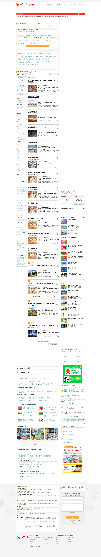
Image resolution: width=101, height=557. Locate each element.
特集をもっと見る (81, 279)
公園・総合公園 (48, 58)
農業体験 (25, 56)
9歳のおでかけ (78, 361)
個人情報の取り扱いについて (73, 512)
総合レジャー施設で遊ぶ (23, 462)
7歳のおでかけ (78, 358)
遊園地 (25, 53)
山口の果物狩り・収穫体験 (21, 504)
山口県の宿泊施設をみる (44, 341)
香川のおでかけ (35, 384)
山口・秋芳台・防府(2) (50, 40)
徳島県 (67, 420)
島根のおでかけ (37, 383)
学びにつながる (41, 462)
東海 (38, 16)
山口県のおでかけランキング (23, 456)
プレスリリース (71, 543)
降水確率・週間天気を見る (79, 204)
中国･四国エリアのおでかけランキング (25, 454)
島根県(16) (32, 35)
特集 (82, 14)
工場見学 (46, 56)
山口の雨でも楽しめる (21, 500)
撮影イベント (19, 241)
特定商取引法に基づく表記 (35, 546)
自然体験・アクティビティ (39, 64)
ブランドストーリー (71, 537)
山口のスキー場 (27, 503)
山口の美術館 (49, 500)
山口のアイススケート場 (34, 503)
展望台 (54, 56)
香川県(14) (45, 35)
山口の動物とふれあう (34, 492)
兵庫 (55, 16)
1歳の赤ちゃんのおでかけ (78, 351)
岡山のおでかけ (44, 383)
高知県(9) (41, 35)
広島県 (78, 419)
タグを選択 (22, 85)
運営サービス (58, 541)
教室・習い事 (44, 61)
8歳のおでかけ (66, 361)
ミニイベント (19, 251)
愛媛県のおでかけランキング (23, 458)
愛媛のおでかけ (42, 384)
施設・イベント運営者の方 (35, 537)
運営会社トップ (58, 537)
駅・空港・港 (21, 64)
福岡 (67, 16)
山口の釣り (38, 489)
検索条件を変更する (53, 344)
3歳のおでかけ (78, 353)
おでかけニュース (66, 14)
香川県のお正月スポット (23, 400)
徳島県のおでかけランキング (36, 456)
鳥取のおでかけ (30, 383)
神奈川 (30, 16)
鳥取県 (67, 419)
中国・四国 (59, 16)
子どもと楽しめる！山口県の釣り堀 (68, 439)
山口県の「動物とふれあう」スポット (68, 431)
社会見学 (41, 56)
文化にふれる (48, 462)
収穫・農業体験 (28, 464)
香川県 (71, 420)
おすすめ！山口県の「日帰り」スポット (69, 428)
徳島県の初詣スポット (31, 391)
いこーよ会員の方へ (72, 523)
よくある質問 (45, 539)
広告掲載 (31, 541)
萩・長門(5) (34, 43)
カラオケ (31, 62)
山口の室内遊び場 (29, 500)
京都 (53, 16)
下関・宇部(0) (21, 43)
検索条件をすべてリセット (53, 26)
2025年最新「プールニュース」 (21, 261)
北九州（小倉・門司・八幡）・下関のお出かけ (27, 377)
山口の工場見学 (20, 492)
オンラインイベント (36, 14)
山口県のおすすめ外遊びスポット (68, 442)
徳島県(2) (49, 35)
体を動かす (34, 464)
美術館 (19, 58)
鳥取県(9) (28, 35)
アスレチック (34, 58)
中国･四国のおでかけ (22, 383)
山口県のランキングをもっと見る (73, 416)
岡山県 (74, 419)
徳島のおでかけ (28, 384)
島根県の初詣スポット (31, 389)
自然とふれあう (21, 464)
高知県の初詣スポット (22, 392)
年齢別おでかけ (55, 14)
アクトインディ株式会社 (69, 535)
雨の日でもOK (67, 4)
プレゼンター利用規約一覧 (47, 537)
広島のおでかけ (51, 383)
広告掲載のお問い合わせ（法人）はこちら (72, 513)
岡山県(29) (24, 35)
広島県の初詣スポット (51, 389)
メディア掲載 (45, 543)
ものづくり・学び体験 (21, 247)
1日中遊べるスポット (81, 4)
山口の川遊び (19, 497)
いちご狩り (20, 56)
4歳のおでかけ (66, 356)
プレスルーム (45, 541)
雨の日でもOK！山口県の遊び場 (67, 434)
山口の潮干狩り (42, 503)
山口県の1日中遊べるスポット (67, 437)
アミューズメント (37, 62)
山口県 (81, 419)
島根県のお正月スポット (33, 397)
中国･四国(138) (26, 31)
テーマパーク (30, 53)
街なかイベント (19, 249)
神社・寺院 (29, 58)
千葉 (33, 16)
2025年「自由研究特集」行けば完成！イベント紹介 (21, 264)
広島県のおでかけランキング (48, 455)
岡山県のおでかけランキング (36, 455)
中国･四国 (64, 419)
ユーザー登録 (19, 513)
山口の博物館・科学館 (42, 500)
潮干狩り (30, 56)
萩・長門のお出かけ (45, 378)
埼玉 (35, 16)
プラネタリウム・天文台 (23, 62)
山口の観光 (52, 489)
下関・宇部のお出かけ (35, 378)
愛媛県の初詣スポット (51, 391)
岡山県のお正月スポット (44, 397)
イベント (26, 14)
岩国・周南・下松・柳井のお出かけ (44, 377)
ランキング (46, 14)
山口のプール (47, 489)
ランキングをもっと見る (80, 423)
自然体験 (18, 234)
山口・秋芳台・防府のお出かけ (24, 378)
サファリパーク (40, 53)
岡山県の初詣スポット (41, 389)
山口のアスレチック (43, 495)
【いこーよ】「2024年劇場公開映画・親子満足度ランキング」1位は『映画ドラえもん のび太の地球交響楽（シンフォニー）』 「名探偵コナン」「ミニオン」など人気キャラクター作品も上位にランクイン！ (40, 526)
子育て (75, 14)
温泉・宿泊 (39, 464)
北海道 (23, 16)
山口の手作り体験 (26, 492)
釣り (42, 54)
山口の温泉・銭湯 (20, 503)
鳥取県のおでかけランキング (40, 454)
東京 (28, 16)
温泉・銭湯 (36, 59)
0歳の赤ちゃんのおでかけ (66, 351)
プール (26, 59)
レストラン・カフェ (30, 61)
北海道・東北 (19, 16)
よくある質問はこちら (73, 521)
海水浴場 (31, 59)
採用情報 (57, 543)
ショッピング (38, 61)
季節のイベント (19, 245)
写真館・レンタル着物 (29, 64)
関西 (49, 16)
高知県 (78, 420)
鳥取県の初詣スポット (22, 389)
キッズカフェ (44, 62)
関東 (26, 16)
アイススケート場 (21, 61)
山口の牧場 (42, 489)
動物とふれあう (74, 4)
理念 (56, 539)
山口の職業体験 (47, 492)
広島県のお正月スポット (23, 398)
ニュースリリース (33, 543)
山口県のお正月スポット (33, 398)
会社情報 (69, 541)
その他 (47, 64)
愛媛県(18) (37, 35)
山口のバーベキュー (31, 489)
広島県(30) (20, 35)
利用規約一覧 (32, 539)
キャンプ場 (31, 54)
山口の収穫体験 (41, 492)
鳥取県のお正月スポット (23, 397)
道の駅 (49, 61)
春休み (63, 4)
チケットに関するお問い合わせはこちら (73, 520)
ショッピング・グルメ (21, 239)
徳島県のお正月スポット (44, 398)
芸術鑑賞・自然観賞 (20, 243)
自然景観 (45, 54)
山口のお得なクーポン (21, 495)
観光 (52, 61)
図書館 (23, 59)
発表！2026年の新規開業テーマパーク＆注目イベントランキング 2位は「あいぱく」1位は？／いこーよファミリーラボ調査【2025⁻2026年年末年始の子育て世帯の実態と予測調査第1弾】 (40, 518)
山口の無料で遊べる (29, 495)
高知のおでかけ (49, 384)
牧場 (45, 53)
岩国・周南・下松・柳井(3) (37, 40)
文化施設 (24, 58)
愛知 (40, 16)
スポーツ (18, 236)
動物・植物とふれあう (32, 462)
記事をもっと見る (37, 444)
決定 (38, 46)
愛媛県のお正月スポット (33, 400)
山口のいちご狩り (49, 503)
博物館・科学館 (36, 56)
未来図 (69, 539)
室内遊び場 (20, 53)
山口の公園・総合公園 (52, 495)
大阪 (51, 16)
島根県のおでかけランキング (23, 455)
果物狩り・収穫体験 (52, 54)
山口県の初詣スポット (22, 391)
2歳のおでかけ (66, 353)
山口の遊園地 (19, 489)
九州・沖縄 (64, 16)
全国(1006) (20, 31)
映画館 (53, 58)
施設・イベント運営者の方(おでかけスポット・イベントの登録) (34, 513)
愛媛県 (74, 420)
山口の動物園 (25, 489)
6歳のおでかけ (66, 358)
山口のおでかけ (21, 384)
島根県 (71, 419)
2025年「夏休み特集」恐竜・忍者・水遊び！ (21, 258)
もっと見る (56, 529)
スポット (19, 14)
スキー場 (47, 59)
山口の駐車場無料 (36, 495)
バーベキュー (37, 54)
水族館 (48, 53)
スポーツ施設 (41, 58)
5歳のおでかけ (78, 356)
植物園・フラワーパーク (23, 54)
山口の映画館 (35, 500)
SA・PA (49, 62)
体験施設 (50, 56)
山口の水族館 (54, 500)
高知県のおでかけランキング (36, 458)
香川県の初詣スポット (41, 391)
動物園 (35, 53)
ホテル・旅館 (41, 59)
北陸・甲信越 (44, 16)
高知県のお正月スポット (44, 400)
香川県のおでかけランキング (48, 456)
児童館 (19, 59)
